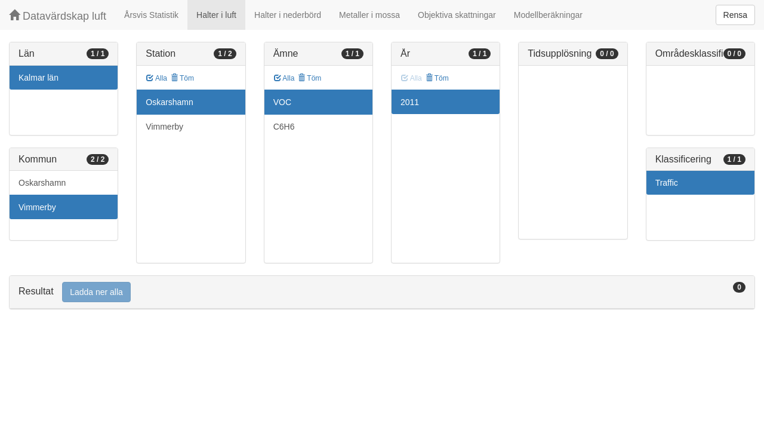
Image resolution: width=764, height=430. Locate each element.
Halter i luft (216, 15)
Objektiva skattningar (457, 15)
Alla (156, 78)
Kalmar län (38, 77)
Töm (182, 78)
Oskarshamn (42, 183)
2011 (410, 102)
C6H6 (284, 126)
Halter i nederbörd (287, 15)
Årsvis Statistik (151, 15)
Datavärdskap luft (57, 16)
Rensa (735, 15)
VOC (282, 102)
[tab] (382, 292)
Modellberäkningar (548, 15)
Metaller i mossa (369, 15)
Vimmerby (37, 207)
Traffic (666, 183)
